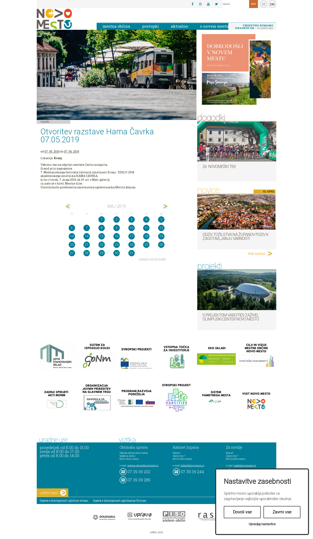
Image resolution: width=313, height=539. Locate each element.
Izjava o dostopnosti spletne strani (64, 500)
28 (86, 253)
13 (72, 236)
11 (146, 228)
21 (86, 245)
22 (101, 245)
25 (146, 245)
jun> (165, 206)
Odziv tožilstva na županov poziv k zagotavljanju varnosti (235, 236)
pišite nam (53, 493)
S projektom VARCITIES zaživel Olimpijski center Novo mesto (231, 317)
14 (86, 236)
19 (161, 236)
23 (116, 245)
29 (101, 253)
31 (131, 253)
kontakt (263, 4)
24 (131, 245)
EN (272, 4)
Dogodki (45, 121)
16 (116, 236)
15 (101, 236)
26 (161, 245)
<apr (68, 206)
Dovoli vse (242, 512)
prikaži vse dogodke (152, 259)
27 (72, 253)
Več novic (256, 253)
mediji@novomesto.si (245, 465)
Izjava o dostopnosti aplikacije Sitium (120, 500)
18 (146, 236)
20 (72, 245)
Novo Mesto (64, 19)
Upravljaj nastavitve (262, 524)
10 (131, 228)
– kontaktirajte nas (254, 27)
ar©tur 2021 (156, 532)
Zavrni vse (282, 512)
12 (161, 228)
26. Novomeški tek (219, 166)
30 (116, 253)
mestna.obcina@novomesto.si (142, 465)
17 (131, 236)
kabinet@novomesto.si (192, 465)
